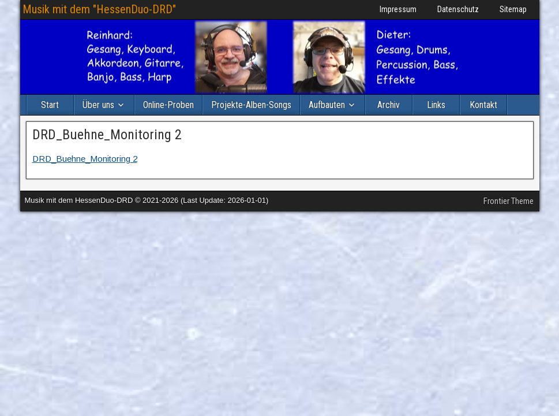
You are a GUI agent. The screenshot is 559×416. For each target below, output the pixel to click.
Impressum (398, 9)
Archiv (388, 104)
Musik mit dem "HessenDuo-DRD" (99, 9)
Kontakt (483, 104)
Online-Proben (168, 104)
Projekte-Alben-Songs (251, 104)
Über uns (98, 104)
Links (436, 104)
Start (50, 104)
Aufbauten (327, 104)
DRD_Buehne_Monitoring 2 (107, 135)
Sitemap (513, 9)
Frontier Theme (508, 201)
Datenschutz (458, 9)
